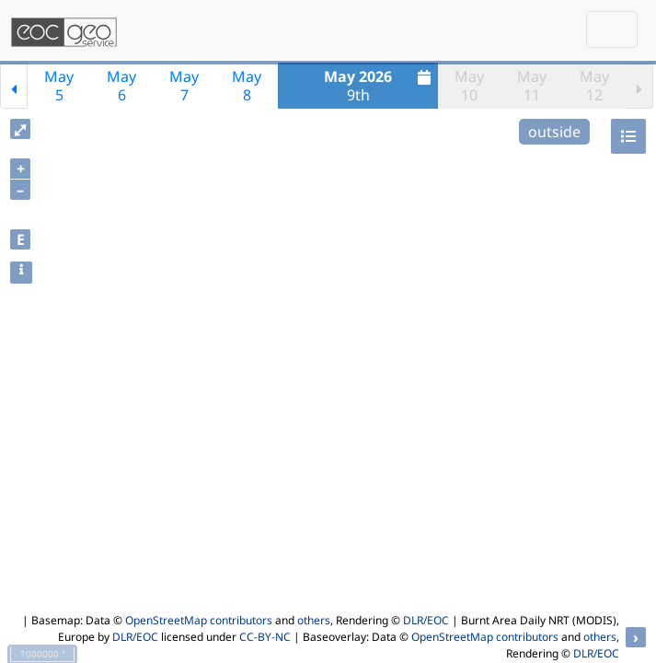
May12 (594, 85)
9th (379, 85)
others (313, 620)
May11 (532, 85)
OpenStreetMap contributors (198, 620)
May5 (59, 85)
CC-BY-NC (265, 637)
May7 (184, 85)
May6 (121, 85)
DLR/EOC (426, 620)
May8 (246, 85)
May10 (469, 85)
